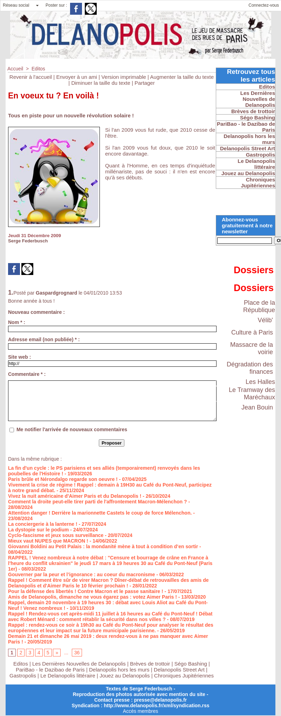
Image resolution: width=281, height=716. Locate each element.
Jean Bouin (257, 407)
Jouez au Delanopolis (125, 676)
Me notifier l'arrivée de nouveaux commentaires (71, 429)
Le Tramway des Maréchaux (252, 393)
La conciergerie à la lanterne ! (42, 524)
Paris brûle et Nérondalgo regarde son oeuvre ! (63, 479)
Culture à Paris (252, 332)
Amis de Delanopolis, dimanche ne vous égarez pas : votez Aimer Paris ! (92, 597)
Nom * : (16, 322)
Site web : (19, 357)
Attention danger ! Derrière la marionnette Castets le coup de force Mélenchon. (100, 513)
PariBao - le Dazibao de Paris (50, 670)
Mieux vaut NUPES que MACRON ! (48, 541)
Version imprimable (123, 77)
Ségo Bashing (191, 664)
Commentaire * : (27, 374)
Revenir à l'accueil (30, 77)
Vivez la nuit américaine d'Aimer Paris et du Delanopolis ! (74, 496)
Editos (38, 68)
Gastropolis (22, 676)
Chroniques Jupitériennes (184, 676)
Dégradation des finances (250, 368)
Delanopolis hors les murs (119, 670)
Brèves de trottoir (150, 664)
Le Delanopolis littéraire (67, 676)
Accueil (15, 68)
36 (77, 652)
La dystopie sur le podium (38, 529)
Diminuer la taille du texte (100, 83)
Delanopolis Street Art (179, 670)
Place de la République (259, 306)
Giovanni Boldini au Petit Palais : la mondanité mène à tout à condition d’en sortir (103, 546)
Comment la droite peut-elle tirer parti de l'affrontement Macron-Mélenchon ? (97, 501)
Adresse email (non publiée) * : (44, 339)
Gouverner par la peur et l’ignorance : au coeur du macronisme (81, 574)
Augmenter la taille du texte (182, 77)
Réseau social (16, 5)
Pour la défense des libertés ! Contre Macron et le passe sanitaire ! (85, 591)
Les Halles (260, 381)
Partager (145, 83)
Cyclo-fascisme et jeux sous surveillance (55, 535)
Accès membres (140, 711)
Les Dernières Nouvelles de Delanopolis (79, 664)
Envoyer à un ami (76, 77)
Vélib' (265, 320)
